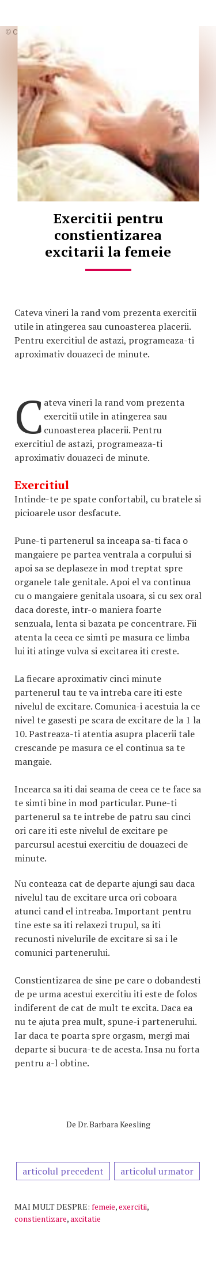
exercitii (133, 1206)
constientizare (40, 1218)
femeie (103, 1206)
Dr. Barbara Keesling (114, 1124)
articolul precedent (63, 1171)
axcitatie (85, 1218)
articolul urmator (157, 1171)
